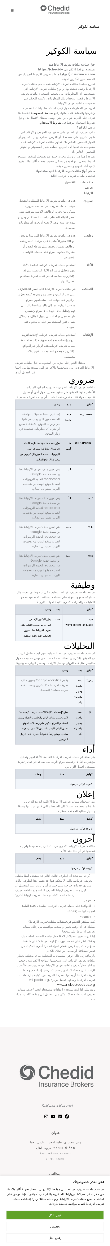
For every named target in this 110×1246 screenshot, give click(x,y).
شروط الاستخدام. (50, 122)
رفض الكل (55, 1238)
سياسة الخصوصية (42, 113)
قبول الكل (55, 1215)
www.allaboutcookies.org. (76, 985)
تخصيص (55, 1226)
